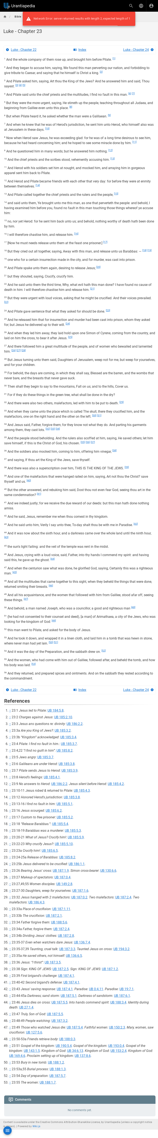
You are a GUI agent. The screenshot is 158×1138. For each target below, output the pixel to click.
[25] (70, 337)
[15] (116, 193)
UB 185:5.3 (73, 831)
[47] (26, 599)
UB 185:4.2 (116, 784)
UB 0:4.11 (96, 989)
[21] (92, 288)
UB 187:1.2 (110, 969)
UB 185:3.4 (68, 737)
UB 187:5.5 (59, 1002)
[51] (56, 642)
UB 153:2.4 (118, 1051)
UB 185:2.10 (63, 717)
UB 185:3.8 (67, 764)
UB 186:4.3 (36, 902)
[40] (29, 480)
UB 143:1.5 (32, 1051)
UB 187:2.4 (123, 897)
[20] (98, 267)
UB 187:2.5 (61, 969)
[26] (13, 350)
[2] (101, 71)
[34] (58, 428)
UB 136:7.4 (82, 942)
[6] (129, 93)
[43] (6, 537)
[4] (20, 85)
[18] (144, 250)
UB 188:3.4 (118, 1002)
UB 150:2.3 (117, 1027)
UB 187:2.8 (66, 936)
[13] (112, 158)
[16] (76, 233)
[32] (48, 428)
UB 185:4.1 (52, 777)
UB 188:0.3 (67, 1039)
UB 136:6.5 (74, 956)
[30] (94, 415)
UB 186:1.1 (77, 864)
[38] (114, 450)
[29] (121, 402)
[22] (6, 302)
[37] (93, 442)
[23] (108, 310)
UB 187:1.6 (80, 891)
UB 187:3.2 (59, 1021)
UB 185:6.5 (50, 851)
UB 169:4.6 (17, 1056)
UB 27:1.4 (26, 1007)
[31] (99, 415)
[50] (51, 642)
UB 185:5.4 (60, 824)
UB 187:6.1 (122, 996)
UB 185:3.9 (69, 770)
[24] (68, 323)
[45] (15, 572)
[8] (70, 107)
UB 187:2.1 (54, 916)
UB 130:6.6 (108, 871)
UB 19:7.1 (126, 989)
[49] (54, 620)
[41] (39, 493)
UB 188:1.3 (58, 1069)
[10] (47, 128)
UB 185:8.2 (64, 750)
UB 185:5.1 (64, 804)
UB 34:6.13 (75, 1051)
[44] (52, 559)
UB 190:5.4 (64, 1046)
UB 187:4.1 (66, 976)
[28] (23, 350)
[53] (33, 664)
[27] (18, 350)
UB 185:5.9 (76, 837)
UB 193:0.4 (116, 1046)
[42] (136, 524)
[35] (83, 442)
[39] (127, 467)
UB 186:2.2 (74, 724)
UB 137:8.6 (83, 1056)
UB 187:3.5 (53, 962)
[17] (105, 242)
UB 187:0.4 (62, 877)
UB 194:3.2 (121, 949)
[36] (88, 442)
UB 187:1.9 (61, 871)
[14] (38, 185)
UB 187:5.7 (57, 1076)
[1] (114, 58)
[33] (53, 428)
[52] (104, 650)
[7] (133, 93)
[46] (51, 585)
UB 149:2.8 (64, 884)
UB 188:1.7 (48, 1082)
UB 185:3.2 (63, 730)
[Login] (151, 6)
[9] (109, 115)
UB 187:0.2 (79, 897)
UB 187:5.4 (75, 1027)
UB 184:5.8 (56, 710)
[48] (133, 607)
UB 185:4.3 (82, 791)
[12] (110, 150)
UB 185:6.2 (54, 811)
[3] (16, 85)
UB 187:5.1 (69, 996)
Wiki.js (36, 1126)
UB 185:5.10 (64, 844)
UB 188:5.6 (59, 922)
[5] (24, 85)
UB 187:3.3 (67, 949)
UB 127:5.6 (34, 1032)
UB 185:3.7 (69, 744)
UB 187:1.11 (61, 909)
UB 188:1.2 (56, 1062)
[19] (149, 250)
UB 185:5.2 (65, 817)
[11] (134, 142)
